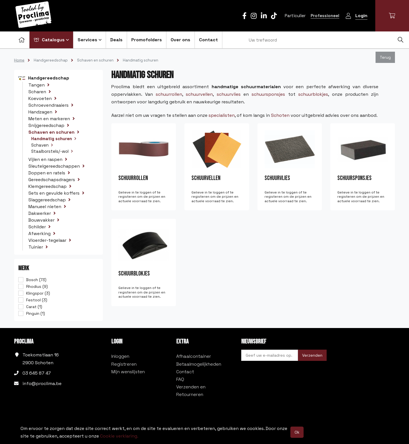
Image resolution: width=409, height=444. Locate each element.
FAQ (180, 379)
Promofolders (146, 40)
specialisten (222, 115)
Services (89, 40)
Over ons (180, 40)
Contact (208, 40)
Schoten (280, 115)
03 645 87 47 (36, 373)
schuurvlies (229, 94)
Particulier (295, 15)
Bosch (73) (36, 279)
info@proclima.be (42, 383)
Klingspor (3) (38, 293)
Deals (116, 40)
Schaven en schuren (95, 60)
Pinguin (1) (35, 313)
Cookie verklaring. (119, 436)
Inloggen (120, 356)
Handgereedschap (51, 60)
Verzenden (312, 355)
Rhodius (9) (37, 286)
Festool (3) (36, 299)
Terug (385, 57)
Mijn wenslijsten (128, 372)
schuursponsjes (268, 94)
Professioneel (325, 15)
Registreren (124, 364)
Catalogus (51, 40)
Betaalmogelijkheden (198, 364)
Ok (297, 432)
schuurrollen (169, 94)
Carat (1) (34, 306)
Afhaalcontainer (193, 356)
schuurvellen (199, 94)
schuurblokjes (313, 94)
